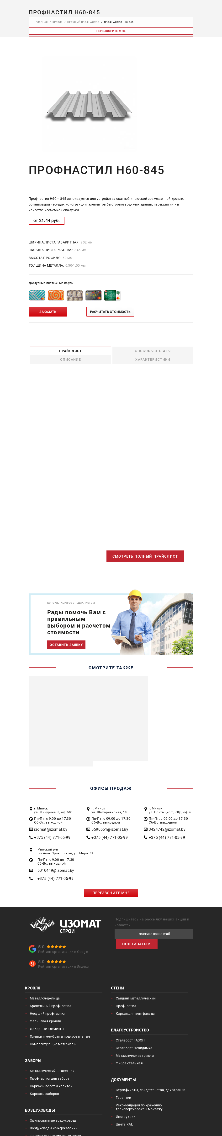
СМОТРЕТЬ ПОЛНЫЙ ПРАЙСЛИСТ (144, 548)
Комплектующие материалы (53, 1036)
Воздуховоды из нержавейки (54, 1120)
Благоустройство (130, 1022)
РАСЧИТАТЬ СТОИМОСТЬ (110, 312)
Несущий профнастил (47, 1005)
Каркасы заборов (44, 1085)
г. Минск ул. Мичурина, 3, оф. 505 (53, 802)
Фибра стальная (129, 1055)
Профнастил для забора (49, 1070)
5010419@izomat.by (55, 862)
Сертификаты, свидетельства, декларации (150, 1081)
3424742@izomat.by (167, 821)
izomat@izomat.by (50, 821)
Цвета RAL (124, 1116)
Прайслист (49, 351)
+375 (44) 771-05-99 (52, 829)
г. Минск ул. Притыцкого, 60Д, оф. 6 (170, 802)
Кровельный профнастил (50, 997)
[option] (89, 104)
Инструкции (126, 1108)
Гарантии (123, 1089)
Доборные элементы (47, 1020)
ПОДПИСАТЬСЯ (137, 935)
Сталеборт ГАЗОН (130, 1032)
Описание (131, 351)
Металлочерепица (45, 990)
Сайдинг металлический (136, 990)
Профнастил (126, 997)
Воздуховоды (40, 1102)
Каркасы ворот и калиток (51, 1078)
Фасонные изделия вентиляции (55, 1127)
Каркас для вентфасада (135, 1005)
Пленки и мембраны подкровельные (60, 1028)
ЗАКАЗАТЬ (47, 312)
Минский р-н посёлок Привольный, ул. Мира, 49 (65, 843)
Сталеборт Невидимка (134, 1039)
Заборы (33, 1053)
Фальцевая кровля (45, 1013)
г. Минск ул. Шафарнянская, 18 (109, 802)
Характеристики (172, 351)
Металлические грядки (135, 1047)
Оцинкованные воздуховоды (53, 1112)
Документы (123, 1072)
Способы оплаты (90, 351)
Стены (117, 980)
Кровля (32, 980)
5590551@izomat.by (109, 821)
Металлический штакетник (52, 1062)
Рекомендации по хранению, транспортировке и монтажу (139, 1099)
